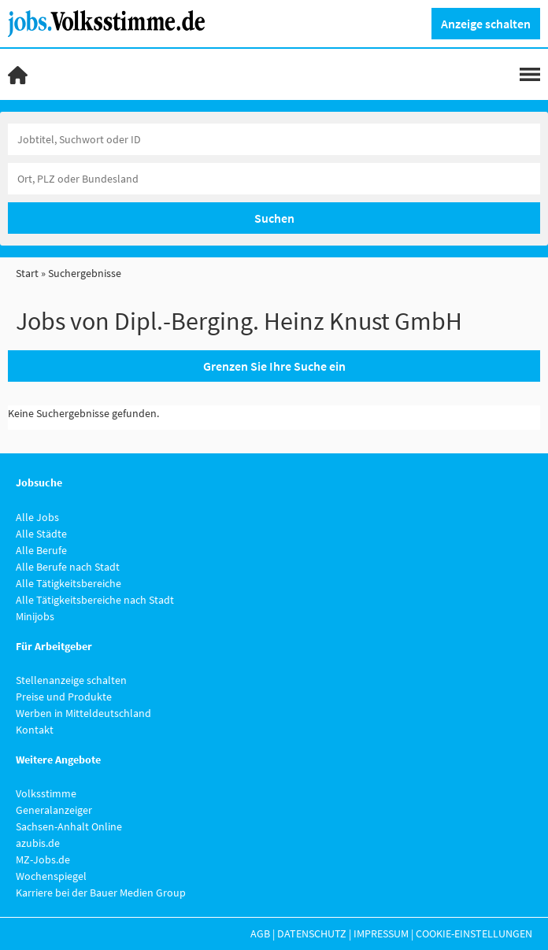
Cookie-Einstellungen (474, 933)
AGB (260, 933)
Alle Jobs (37, 517)
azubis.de (38, 843)
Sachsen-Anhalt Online (69, 826)
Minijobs (35, 616)
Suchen (274, 218)
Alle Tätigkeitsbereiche (68, 583)
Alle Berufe (41, 550)
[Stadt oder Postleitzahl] (274, 178)
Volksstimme (46, 793)
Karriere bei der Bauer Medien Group (101, 892)
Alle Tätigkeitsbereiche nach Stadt (95, 600)
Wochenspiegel (51, 876)
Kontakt (35, 730)
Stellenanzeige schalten (71, 680)
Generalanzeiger (54, 810)
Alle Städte (41, 534)
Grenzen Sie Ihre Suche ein (274, 366)
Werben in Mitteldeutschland (83, 713)
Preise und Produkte (64, 696)
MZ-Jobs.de (43, 859)
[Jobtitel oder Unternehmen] (274, 139)
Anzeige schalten (486, 23)
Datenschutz (311, 933)
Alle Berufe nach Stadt (68, 567)
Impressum (381, 933)
